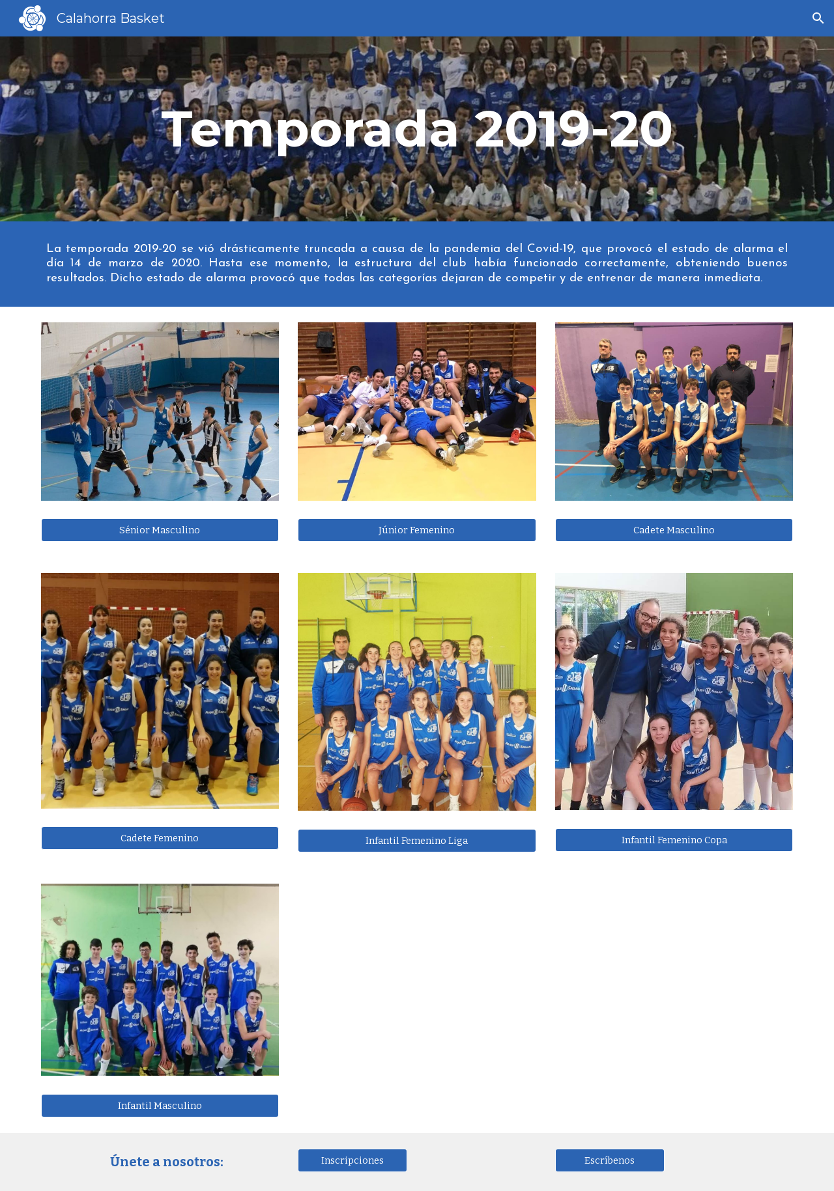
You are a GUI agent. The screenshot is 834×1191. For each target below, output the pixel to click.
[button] (818, 18)
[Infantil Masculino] (160, 1105)
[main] (417, 129)
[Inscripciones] (352, 1160)
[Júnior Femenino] (416, 530)
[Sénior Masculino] (160, 529)
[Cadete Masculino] (674, 530)
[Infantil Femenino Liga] (416, 840)
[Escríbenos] (610, 1160)
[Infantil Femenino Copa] (674, 839)
